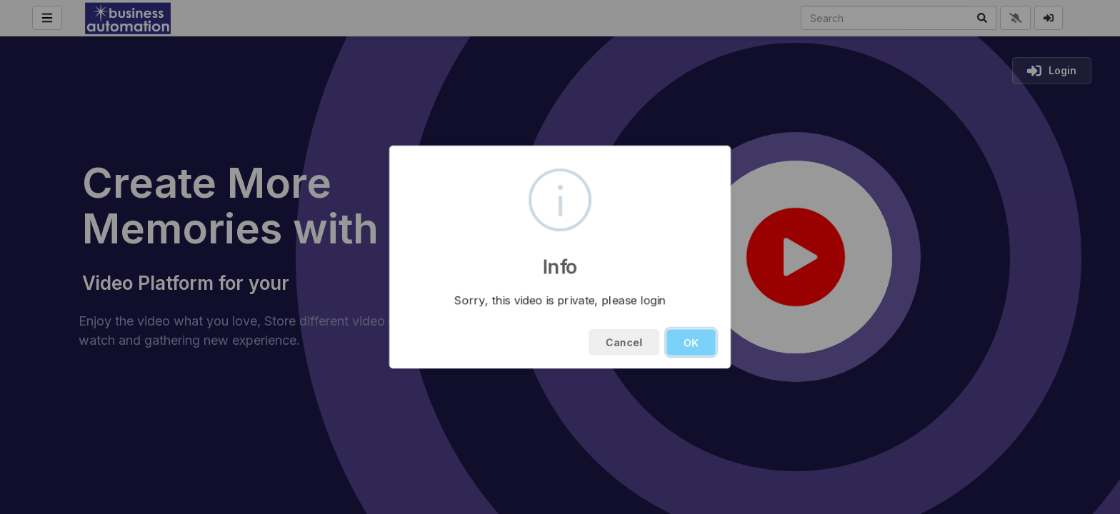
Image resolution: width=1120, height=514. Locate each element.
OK (691, 342)
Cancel (624, 342)
